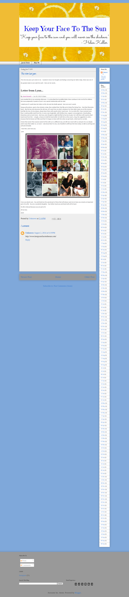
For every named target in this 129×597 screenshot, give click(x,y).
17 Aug (103, 358)
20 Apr (103, 144)
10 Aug (103, 122)
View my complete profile (103, 78)
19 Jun (102, 186)
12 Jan (102, 237)
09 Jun (102, 265)
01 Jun (102, 269)
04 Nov (103, 499)
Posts (23, 561)
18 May (103, 93)
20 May (103, 406)
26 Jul (102, 368)
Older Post (90, 277)
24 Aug (103, 355)
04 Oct (103, 240)
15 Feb (103, 224)
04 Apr (103, 425)
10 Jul (102, 131)
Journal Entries (25, 63)
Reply (27, 240)
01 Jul (102, 182)
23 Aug (103, 256)
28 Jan (102, 109)
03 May (103, 138)
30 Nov (103, 317)
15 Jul (102, 179)
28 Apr (103, 106)
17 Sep (103, 243)
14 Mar (103, 435)
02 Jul (102, 377)
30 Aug (103, 253)
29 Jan (102, 150)
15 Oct (103, 333)
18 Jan (102, 233)
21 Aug (103, 115)
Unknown (29, 233)
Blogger (78, 593)
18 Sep (103, 176)
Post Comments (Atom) (63, 286)
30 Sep (103, 163)
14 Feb (103, 297)
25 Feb (103, 221)
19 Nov (103, 320)
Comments (26, 565)
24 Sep (103, 524)
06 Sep (103, 249)
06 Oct (103, 336)
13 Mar (103, 438)
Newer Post (26, 277)
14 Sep (103, 345)
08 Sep (103, 544)
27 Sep (103, 170)
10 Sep (103, 537)
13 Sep (103, 246)
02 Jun (102, 400)
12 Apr (103, 278)
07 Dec (103, 112)
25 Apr (103, 195)
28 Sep (103, 166)
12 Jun (102, 189)
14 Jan (102, 467)
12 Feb (103, 451)
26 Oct (103, 329)
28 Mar (103, 208)
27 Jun (102, 381)
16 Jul (102, 371)
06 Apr (103, 205)
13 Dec (103, 480)
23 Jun (102, 384)
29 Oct (103, 99)
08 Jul (102, 259)
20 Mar (103, 211)
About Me (36, 63)
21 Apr (103, 96)
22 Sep (103, 528)
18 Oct (103, 508)
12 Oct (103, 512)
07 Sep (103, 349)
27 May (103, 272)
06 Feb (103, 227)
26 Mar (103, 285)
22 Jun (102, 262)
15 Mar (103, 214)
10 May (103, 409)
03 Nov (103, 326)
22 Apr (103, 198)
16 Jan (102, 464)
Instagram (22, 575)
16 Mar (103, 291)
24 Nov (103, 489)
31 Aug (103, 352)
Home (58, 277)
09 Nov (103, 496)
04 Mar (103, 147)
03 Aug (103, 128)
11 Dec (103, 313)
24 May (103, 90)
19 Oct (103, 160)
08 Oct (103, 515)
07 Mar (103, 294)
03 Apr (103, 281)
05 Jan (102, 154)
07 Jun (102, 397)
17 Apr (103, 202)
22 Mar (103, 288)
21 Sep (103, 342)
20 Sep (103, 173)
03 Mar (103, 217)
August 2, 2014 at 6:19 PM (44, 233)
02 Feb (103, 454)
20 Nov (103, 492)
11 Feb (103, 301)
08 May (103, 275)
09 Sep (103, 540)
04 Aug (103, 125)
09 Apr (103, 422)
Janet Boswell (27, 96)
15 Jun (102, 393)
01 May (103, 192)
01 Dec (103, 157)
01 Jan (102, 310)
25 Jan (102, 304)
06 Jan (102, 470)
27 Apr (103, 141)
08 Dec (103, 483)
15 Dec (103, 476)
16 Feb (103, 448)
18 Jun (102, 390)
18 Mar (103, 432)
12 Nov (103, 323)
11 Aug (103, 118)
